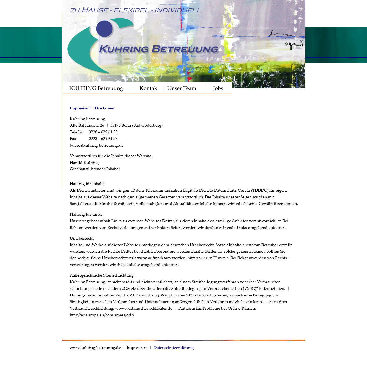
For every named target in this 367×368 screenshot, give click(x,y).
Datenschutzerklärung (174, 347)
